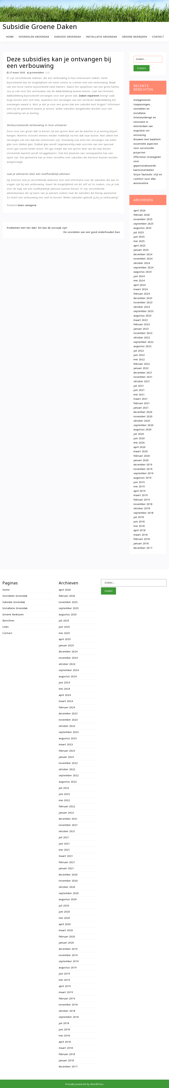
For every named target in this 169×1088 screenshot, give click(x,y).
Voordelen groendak (34, 36)
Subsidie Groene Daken (39, 26)
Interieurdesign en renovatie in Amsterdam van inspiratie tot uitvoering (145, 126)
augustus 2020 (143, 429)
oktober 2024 (142, 263)
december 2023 (143, 298)
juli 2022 (139, 350)
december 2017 (143, 547)
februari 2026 (142, 214)
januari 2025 (141, 249)
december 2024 (143, 254)
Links (5, 626)
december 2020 (143, 412)
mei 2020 (139, 442)
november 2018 (143, 504)
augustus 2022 (143, 346)
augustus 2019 (143, 477)
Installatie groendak (101, 36)
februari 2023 (142, 324)
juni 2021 (139, 390)
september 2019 (143, 473)
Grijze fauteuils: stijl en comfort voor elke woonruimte (148, 179)
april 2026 (140, 210)
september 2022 (143, 342)
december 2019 (143, 464)
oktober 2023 (142, 306)
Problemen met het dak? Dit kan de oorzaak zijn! (37, 227)
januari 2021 (141, 407)
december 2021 (143, 372)
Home (10, 36)
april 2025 (140, 245)
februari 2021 (142, 403)
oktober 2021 (142, 381)
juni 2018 (139, 521)
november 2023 (143, 302)
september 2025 (143, 223)
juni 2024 (139, 276)
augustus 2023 (143, 315)
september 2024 (143, 267)
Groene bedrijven (134, 36)
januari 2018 (141, 543)
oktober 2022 (142, 337)
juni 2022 (139, 355)
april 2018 (140, 530)
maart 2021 (141, 398)
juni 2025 (139, 236)
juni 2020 (139, 438)
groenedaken (35, 72)
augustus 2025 (143, 227)
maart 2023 (141, 320)
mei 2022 (139, 359)
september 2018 (143, 512)
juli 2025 (139, 232)
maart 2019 (141, 495)
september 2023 (143, 311)
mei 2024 (139, 280)
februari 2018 (142, 539)
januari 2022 (141, 368)
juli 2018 (139, 517)
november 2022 (143, 333)
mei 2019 (139, 486)
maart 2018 (141, 534)
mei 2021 (139, 394)
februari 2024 (142, 293)
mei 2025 (139, 241)
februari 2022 (142, 363)
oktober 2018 (142, 508)
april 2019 (140, 490)
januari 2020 (141, 460)
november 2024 (143, 258)
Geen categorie (27, 205)
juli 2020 (139, 433)
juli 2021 (139, 385)
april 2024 (140, 284)
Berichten (8, 620)
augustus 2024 (143, 271)
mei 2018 (139, 526)
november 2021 (143, 376)
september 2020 (143, 425)
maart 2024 (141, 289)
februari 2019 (142, 499)
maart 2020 (141, 451)
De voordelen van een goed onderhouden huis (91, 232)
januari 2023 (141, 328)
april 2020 (140, 447)
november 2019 (143, 469)
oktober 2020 (142, 420)
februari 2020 (142, 455)
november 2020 (143, 416)
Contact (158, 36)
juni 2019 (139, 482)
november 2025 (143, 219)
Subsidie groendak (67, 36)
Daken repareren (89, 95)
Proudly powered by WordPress (84, 1084)
